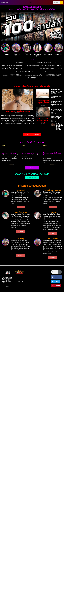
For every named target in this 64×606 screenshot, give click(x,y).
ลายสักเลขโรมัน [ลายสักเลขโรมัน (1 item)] (22, 75)
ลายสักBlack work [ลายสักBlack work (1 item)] (12, 62)
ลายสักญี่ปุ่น (58, 54)
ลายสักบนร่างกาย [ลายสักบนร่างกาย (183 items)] (13, 68)
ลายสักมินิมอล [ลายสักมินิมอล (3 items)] (16, 71)
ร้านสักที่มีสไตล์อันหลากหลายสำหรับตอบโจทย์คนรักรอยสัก (56, 91)
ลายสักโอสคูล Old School (53, 190)
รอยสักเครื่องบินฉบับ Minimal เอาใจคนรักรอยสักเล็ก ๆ (43, 102)
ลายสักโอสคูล (27, 54)
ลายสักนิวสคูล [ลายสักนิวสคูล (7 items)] (43, 65)
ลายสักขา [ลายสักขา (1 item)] (31, 62)
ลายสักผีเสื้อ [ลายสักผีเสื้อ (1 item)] (40, 68)
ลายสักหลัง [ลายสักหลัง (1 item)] (39, 71)
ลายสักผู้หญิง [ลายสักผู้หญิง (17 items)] (52, 68)
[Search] (61, 2)
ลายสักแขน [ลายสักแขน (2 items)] (27, 75)
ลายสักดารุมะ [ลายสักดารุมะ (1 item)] (20, 65)
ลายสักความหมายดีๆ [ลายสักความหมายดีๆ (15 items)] (44, 63)
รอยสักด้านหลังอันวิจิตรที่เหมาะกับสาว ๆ (17, 111)
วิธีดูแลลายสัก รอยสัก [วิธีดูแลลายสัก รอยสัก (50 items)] (53, 75)
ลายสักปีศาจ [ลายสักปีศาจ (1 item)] (35, 68)
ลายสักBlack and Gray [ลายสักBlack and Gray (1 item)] (5, 62)
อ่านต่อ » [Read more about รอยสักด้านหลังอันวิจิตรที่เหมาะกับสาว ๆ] (17, 126)
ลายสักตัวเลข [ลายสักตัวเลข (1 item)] (26, 65)
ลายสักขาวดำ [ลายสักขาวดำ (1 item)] (35, 62)
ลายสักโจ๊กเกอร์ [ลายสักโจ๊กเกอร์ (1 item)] (33, 75)
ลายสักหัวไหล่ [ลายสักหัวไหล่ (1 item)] (50, 71)
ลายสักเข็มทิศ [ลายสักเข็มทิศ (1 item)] (60, 71)
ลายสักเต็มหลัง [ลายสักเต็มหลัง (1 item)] (5, 75)
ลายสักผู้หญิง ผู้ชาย (37, 55)
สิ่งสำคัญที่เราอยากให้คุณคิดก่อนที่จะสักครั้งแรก (56, 111)
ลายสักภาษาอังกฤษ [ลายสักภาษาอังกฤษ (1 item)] (4, 71)
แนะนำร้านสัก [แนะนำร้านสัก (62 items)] (32, 78)
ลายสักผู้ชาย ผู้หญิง (21, 212)
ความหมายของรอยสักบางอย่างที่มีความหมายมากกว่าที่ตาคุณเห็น (56, 118)
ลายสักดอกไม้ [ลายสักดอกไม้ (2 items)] (15, 65)
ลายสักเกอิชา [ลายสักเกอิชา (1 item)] (55, 71)
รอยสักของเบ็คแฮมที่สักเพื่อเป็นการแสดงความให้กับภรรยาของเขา (56, 103)
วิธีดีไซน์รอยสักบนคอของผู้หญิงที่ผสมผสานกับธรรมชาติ (59, 126)
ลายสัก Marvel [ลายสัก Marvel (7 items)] (20, 63)
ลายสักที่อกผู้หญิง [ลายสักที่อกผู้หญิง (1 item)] (36, 65)
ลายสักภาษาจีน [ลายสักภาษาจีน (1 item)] (59, 68)
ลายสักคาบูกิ (5, 54)
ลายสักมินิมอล (48, 54)
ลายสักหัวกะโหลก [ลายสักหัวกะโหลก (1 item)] (44, 71)
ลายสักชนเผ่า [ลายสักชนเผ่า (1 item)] (58, 62)
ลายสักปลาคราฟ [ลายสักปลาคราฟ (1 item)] (25, 68)
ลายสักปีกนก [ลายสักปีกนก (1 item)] (30, 68)
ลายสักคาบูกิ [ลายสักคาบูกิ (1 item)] (53, 62)
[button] (30, 2)
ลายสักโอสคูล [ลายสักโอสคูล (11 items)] (40, 75)
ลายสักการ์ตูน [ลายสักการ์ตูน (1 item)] (26, 62)
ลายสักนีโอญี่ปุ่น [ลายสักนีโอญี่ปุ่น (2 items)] (51, 65)
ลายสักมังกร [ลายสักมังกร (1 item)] (10, 71)
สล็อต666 (7, 282)
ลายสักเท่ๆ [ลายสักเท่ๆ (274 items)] (14, 74)
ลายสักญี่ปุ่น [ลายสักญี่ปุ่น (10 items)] (8, 65)
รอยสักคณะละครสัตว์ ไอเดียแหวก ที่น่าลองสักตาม (42, 120)
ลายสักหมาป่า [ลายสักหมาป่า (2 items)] (33, 71)
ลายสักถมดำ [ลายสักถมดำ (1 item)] (31, 65)
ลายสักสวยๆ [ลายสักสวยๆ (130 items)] (25, 71)
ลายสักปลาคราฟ (16, 55)
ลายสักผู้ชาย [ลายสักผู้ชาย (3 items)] (45, 68)
